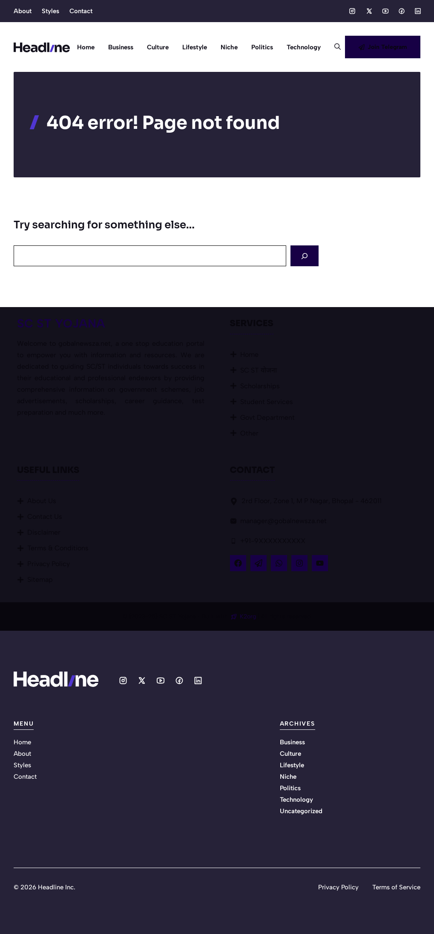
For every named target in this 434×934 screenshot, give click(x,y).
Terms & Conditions (58, 548)
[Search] (304, 255)
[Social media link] (352, 11)
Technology (304, 47)
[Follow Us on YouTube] (320, 563)
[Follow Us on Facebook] (238, 563)
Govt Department (267, 417)
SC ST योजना (258, 370)
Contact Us (44, 517)
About (23, 11)
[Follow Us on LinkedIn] (279, 563)
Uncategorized (301, 811)
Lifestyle (194, 47)
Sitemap (40, 579)
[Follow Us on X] (258, 563)
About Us (41, 501)
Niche (229, 47)
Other (249, 433)
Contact (80, 11)
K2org (249, 616)
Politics (262, 47)
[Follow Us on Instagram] (299, 563)
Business (120, 47)
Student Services (266, 402)
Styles (50, 11)
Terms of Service (396, 887)
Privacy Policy (48, 564)
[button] (334, 47)
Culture (158, 47)
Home (86, 47)
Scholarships (260, 386)
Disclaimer (43, 532)
